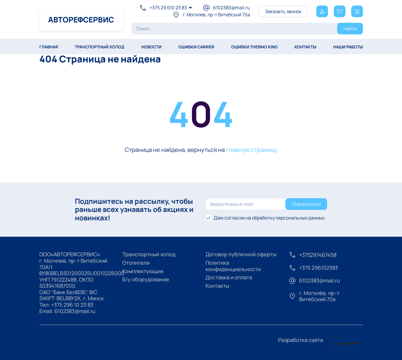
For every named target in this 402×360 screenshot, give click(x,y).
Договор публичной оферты (241, 254)
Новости (151, 47)
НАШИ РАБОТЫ (348, 47)
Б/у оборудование (145, 279)
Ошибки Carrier (196, 47)
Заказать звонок (283, 11)
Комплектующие (143, 271)
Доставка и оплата (229, 277)
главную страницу (251, 150)
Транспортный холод (148, 254)
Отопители (136, 262)
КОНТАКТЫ (305, 47)
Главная (48, 47)
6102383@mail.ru (75, 311)
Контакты (217, 285)
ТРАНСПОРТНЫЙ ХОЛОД (99, 47)
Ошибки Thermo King (254, 47)
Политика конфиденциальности (233, 266)
